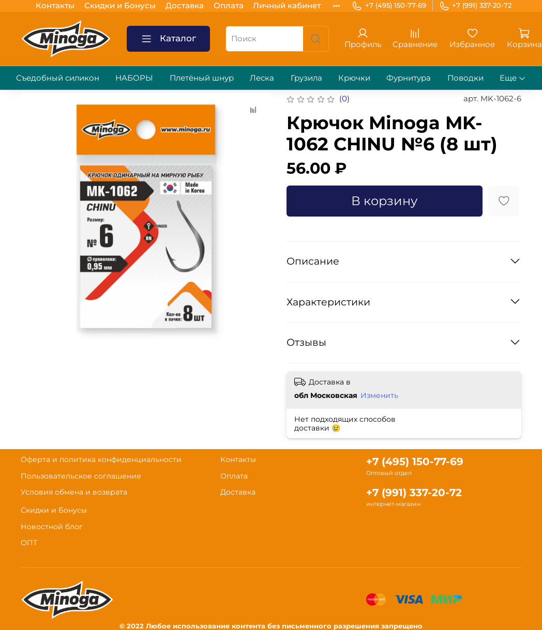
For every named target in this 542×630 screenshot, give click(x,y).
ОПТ (29, 543)
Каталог (169, 39)
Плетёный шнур (202, 78)
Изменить (379, 395)
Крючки (354, 78)
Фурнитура (408, 78)
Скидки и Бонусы (120, 5)
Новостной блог (52, 527)
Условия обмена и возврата (74, 492)
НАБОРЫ (134, 78)
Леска (262, 78)
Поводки (465, 78)
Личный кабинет (287, 5)
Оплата (229, 5)
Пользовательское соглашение (81, 476)
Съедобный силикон (57, 78)
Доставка (184, 5)
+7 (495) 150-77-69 (389, 6)
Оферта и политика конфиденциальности (101, 459)
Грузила (306, 78)
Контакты (55, 5)
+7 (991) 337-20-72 (475, 6)
